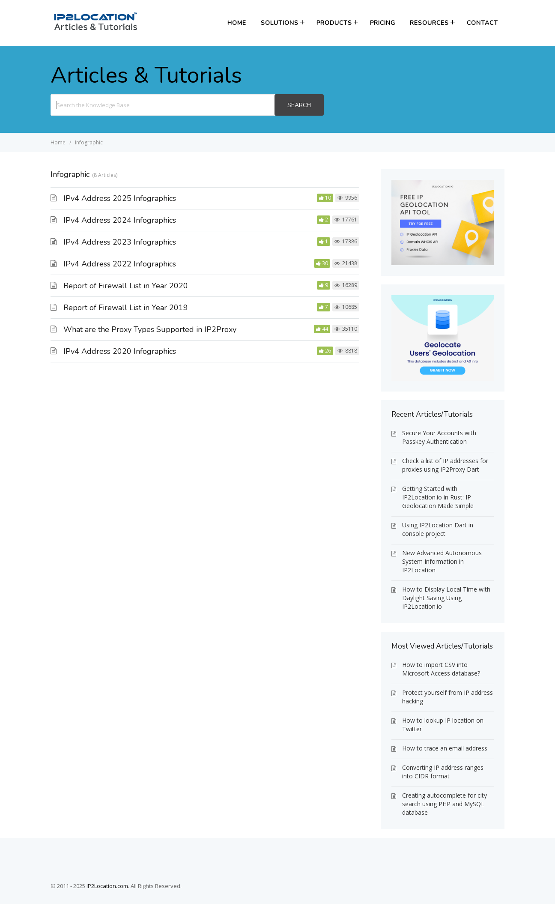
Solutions (279, 23)
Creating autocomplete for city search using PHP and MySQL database (444, 803)
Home (236, 23)
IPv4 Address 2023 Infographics (119, 242)
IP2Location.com (107, 886)
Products (334, 23)
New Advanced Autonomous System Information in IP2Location (442, 561)
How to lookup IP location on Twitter (442, 724)
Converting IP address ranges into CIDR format (442, 771)
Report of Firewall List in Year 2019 (125, 307)
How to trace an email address (444, 748)
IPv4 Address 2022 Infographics (119, 264)
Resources (429, 23)
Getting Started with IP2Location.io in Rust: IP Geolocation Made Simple (438, 497)
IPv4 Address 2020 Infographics (119, 351)
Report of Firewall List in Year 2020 (125, 286)
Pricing (382, 23)
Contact (482, 23)
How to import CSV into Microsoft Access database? (441, 669)
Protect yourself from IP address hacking (447, 696)
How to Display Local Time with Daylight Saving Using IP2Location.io (446, 597)
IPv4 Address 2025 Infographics (119, 198)
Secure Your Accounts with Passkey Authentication (439, 437)
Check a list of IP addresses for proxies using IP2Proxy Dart (445, 465)
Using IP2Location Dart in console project (437, 529)
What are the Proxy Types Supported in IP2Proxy (149, 329)
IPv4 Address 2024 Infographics (119, 220)
